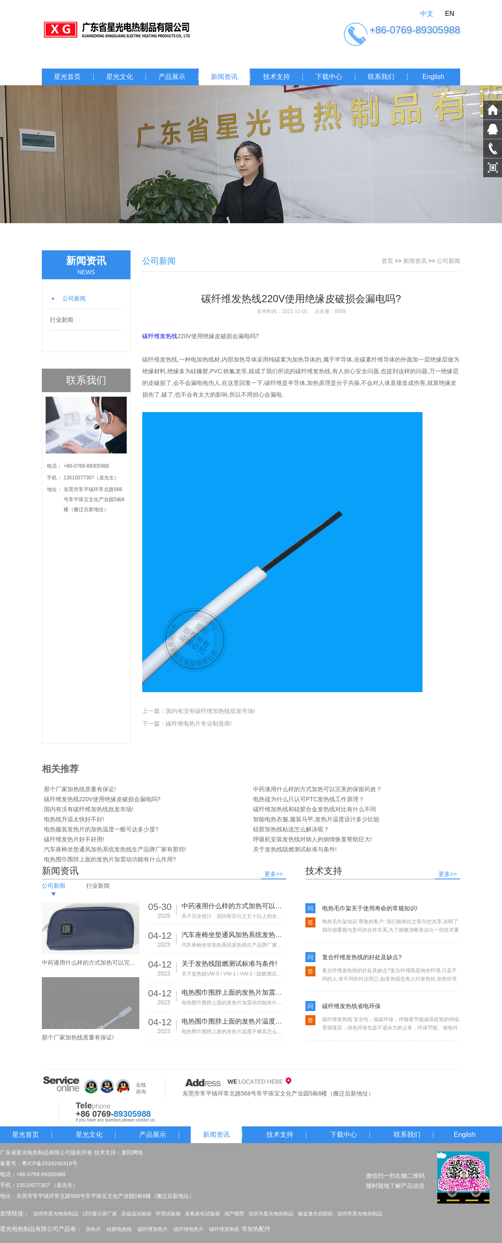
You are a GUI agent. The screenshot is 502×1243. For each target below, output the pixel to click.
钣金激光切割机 (315, 1214)
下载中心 (328, 76)
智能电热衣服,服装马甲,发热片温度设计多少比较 (316, 819)
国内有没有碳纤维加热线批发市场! (210, 711)
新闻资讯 (224, 76)
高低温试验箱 (136, 1214)
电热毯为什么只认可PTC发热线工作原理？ (308, 799)
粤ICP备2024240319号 (49, 1163)
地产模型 (234, 1214)
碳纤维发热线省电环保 (351, 1006)
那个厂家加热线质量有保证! (80, 789)
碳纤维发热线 (159, 336)
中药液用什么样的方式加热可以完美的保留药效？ (317, 789)
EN (449, 13)
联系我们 (381, 76)
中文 (426, 13)
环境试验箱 (168, 1214)
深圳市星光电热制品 (55, 1214)
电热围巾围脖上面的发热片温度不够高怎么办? (234, 1021)
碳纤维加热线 (224, 1229)
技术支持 (276, 76)
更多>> (273, 874)
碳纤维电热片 (189, 1229)
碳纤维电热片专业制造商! (199, 723)
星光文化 (119, 76)
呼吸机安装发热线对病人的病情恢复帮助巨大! (312, 839)
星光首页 (67, 76)
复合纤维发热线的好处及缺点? (362, 957)
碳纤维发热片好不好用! (74, 839)
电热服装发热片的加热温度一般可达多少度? (101, 829)
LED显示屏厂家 (99, 1214)
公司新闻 (74, 298)
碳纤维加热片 (153, 1229)
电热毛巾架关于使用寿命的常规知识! (369, 908)
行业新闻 (61, 319)
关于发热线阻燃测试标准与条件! (295, 849)
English (433, 76)
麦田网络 (132, 1152)
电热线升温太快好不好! (74, 819)
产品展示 (172, 76)
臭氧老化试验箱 (202, 1214)
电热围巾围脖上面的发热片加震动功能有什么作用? (110, 859)
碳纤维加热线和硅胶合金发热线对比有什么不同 (314, 809)
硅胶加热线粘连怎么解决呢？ (291, 829)
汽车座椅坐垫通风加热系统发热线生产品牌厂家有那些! (115, 849)
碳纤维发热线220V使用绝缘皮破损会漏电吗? (102, 799)
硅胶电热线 (119, 1229)
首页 (387, 260)
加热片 (93, 1229)
